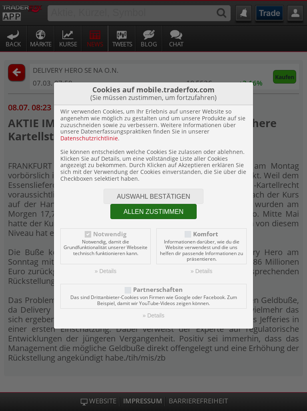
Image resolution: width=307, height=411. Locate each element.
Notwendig (109, 234)
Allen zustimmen (153, 211)
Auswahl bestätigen (153, 196)
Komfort (205, 234)
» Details (105, 271)
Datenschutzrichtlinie (89, 138)
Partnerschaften (158, 289)
